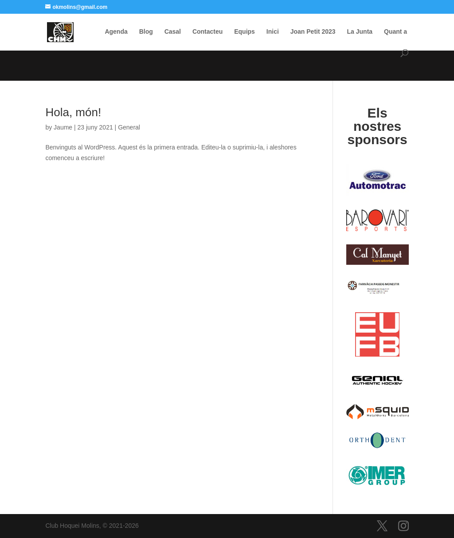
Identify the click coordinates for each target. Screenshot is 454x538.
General (129, 127)
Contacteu (207, 31)
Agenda (116, 31)
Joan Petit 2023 (313, 31)
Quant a (395, 31)
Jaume (63, 127)
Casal (172, 31)
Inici (272, 31)
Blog (146, 31)
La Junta (360, 31)
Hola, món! (73, 112)
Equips (244, 31)
